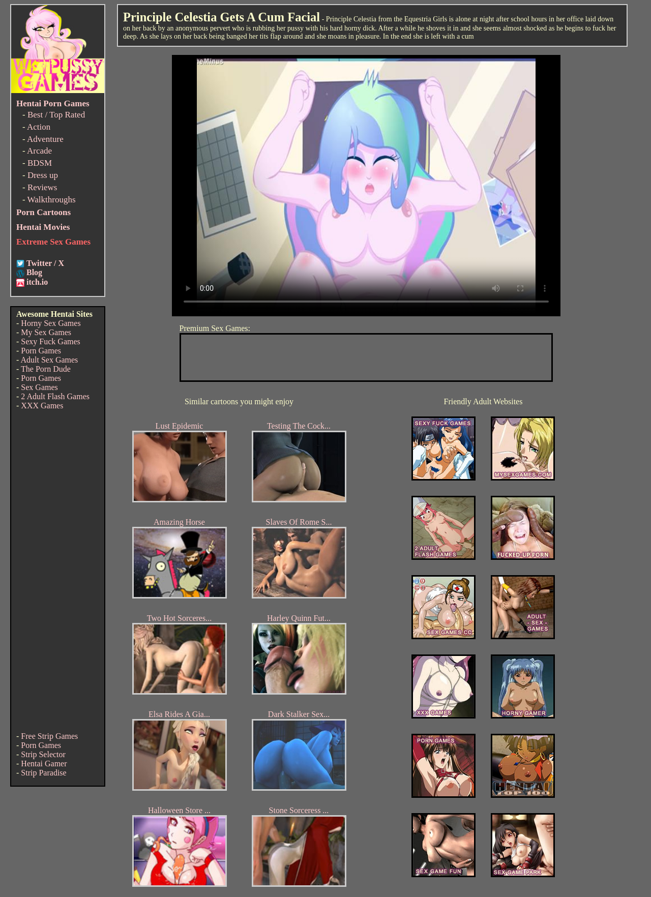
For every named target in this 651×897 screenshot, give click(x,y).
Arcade (39, 151)
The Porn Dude (46, 369)
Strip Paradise (43, 772)
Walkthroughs (51, 199)
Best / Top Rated (56, 114)
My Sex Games (46, 332)
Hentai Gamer (44, 763)
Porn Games (41, 350)
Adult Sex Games (49, 359)
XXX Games (42, 405)
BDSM (39, 163)
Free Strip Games (49, 736)
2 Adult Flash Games (55, 396)
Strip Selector (43, 754)
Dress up (42, 175)
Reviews (42, 187)
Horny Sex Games (50, 323)
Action (38, 127)
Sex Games (39, 387)
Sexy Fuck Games (50, 341)
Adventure (45, 139)
